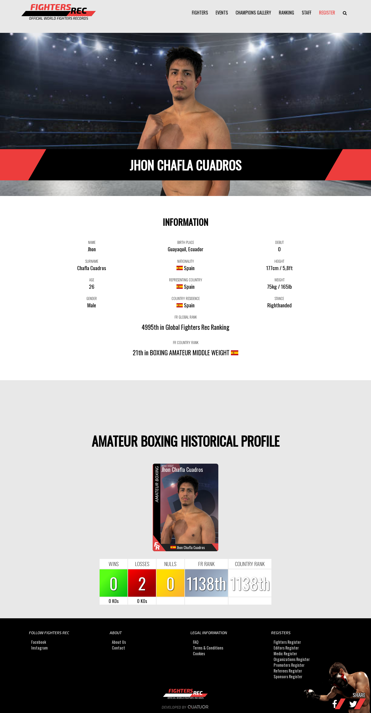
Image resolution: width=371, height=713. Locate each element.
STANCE (279, 298)
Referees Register (288, 670)
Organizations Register (292, 659)
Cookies (199, 653)
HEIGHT (279, 261)
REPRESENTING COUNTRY (185, 279)
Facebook (38, 642)
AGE (91, 279)
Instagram (39, 647)
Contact (118, 647)
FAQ (195, 642)
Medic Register (285, 653)
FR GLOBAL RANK (186, 317)
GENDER (91, 298)
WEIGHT (279, 279)
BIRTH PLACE (185, 242)
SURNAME (91, 261)
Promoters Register (289, 665)
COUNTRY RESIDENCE (186, 298)
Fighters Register (287, 642)
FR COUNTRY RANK (185, 342)
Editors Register (286, 647)
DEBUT (279, 242)
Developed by (186, 707)
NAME (91, 242)
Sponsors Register (288, 676)
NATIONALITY (185, 261)
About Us (119, 642)
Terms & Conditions (208, 647)
